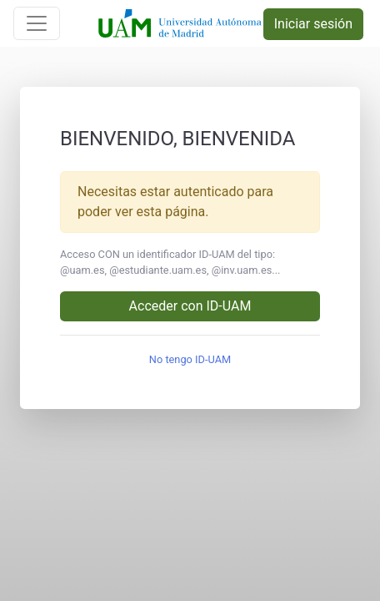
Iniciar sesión (313, 24)
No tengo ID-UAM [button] (190, 359)
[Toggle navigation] (36, 23)
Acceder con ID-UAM (190, 306)
